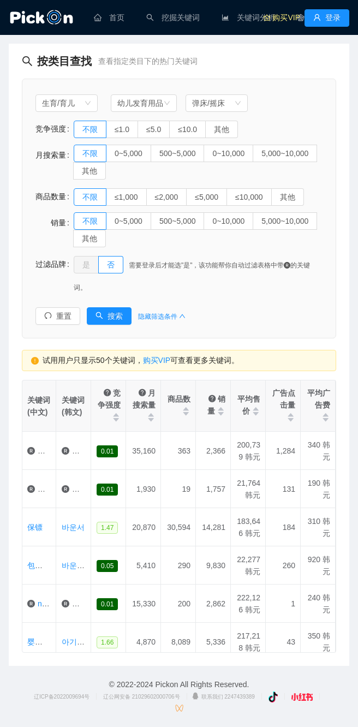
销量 (50, 222)
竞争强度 (50, 128)
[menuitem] (109, 17)
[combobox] (66, 103)
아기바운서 (81, 641)
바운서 (73, 527)
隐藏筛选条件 (162, 316)
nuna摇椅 (54, 603)
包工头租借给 (50, 565)
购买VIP (157, 360)
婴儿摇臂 (53, 450)
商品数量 (50, 196)
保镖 (35, 527)
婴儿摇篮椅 (46, 641)
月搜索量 (50, 155)
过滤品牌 (50, 264)
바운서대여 (81, 565)
